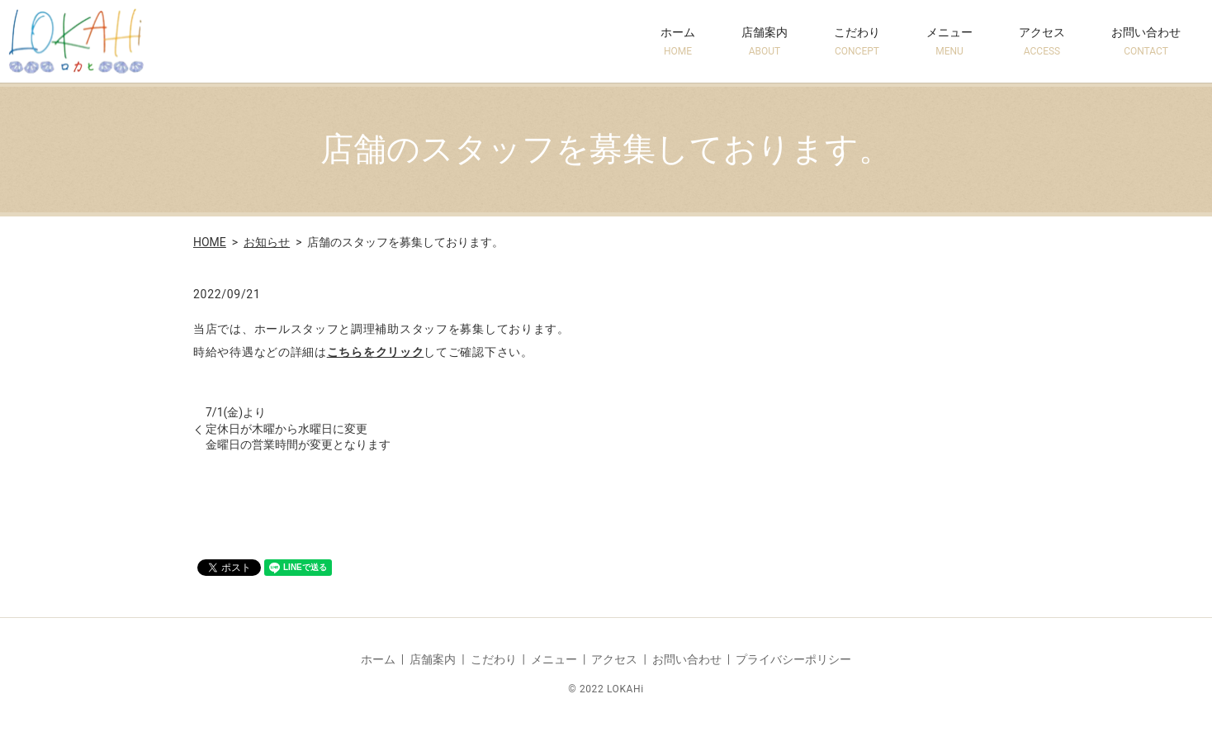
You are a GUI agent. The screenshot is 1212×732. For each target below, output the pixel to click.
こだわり (857, 42)
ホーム (677, 42)
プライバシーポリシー (793, 659)
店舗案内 (764, 42)
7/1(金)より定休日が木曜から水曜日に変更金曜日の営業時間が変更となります (298, 428)
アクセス (1042, 42)
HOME (209, 242)
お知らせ (267, 242)
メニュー (949, 42)
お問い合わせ (1146, 42)
